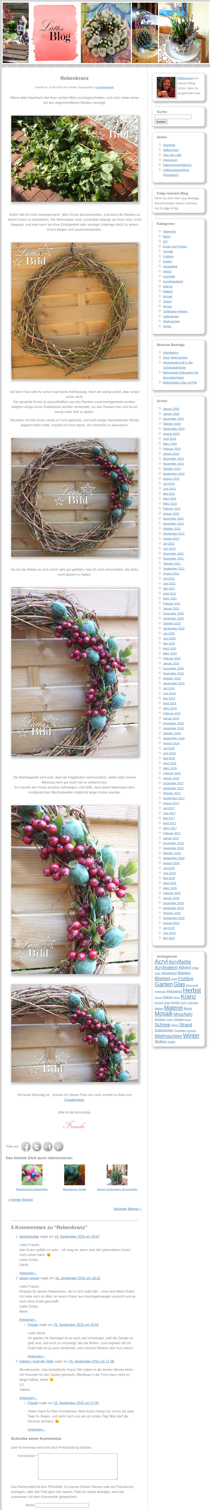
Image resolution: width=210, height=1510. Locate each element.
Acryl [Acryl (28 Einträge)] (161, 961)
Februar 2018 (171, 773)
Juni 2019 (169, 693)
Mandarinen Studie (74, 1189)
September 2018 (174, 738)
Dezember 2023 (173, 458)
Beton (167, 236)
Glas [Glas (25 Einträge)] (179, 984)
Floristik (168, 251)
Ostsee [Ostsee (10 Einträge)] (179, 1019)
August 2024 (171, 433)
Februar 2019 (171, 713)
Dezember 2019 (173, 668)
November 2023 (173, 463)
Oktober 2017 (172, 793)
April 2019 (169, 703)
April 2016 (169, 883)
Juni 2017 (169, 813)
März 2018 (170, 768)
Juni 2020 (169, 638)
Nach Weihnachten (175, 357)
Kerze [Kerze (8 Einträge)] (176, 997)
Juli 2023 (169, 483)
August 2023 (171, 478)
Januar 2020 (171, 663)
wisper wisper (29, 1278)
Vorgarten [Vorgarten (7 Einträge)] (191, 1030)
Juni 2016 (169, 873)
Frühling (168, 256)
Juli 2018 (169, 748)
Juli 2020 (169, 633)
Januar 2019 (171, 718)
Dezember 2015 (173, 903)
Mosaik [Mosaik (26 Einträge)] (164, 1013)
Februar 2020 (171, 658)
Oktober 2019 (172, 678)
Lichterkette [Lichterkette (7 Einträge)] (192, 1003)
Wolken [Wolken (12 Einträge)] (160, 1041)
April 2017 (169, 823)
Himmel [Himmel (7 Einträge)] (158, 997)
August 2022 (171, 538)
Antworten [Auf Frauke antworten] (36, 1356)
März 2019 (170, 708)
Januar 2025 (171, 413)
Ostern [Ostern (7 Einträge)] (169, 1019)
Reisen (167, 306)
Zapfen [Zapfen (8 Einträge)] (171, 1041)
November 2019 (173, 673)
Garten (167, 261)
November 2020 (173, 618)
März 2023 (170, 503)
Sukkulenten (171, 316)
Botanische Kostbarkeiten (32, 1189)
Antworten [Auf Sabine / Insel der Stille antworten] (28, 1398)
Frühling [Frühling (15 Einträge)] (185, 978)
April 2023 (169, 498)
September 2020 (174, 628)
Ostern (167, 301)
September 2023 (174, 473)
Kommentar (27, 1456)
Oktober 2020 (172, 623)
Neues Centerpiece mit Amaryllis (117, 1189)
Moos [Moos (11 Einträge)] (188, 1008)
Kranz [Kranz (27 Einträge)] (188, 996)
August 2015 (171, 923)
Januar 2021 (171, 608)
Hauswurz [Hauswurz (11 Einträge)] (174, 991)
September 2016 (174, 858)
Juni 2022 (169, 548)
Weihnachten (171, 321)
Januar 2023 (171, 513)
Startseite (169, 145)
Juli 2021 (169, 578)
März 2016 (170, 888)
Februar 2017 (171, 833)
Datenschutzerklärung (177, 165)
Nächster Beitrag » (127, 1209)
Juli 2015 (169, 928)
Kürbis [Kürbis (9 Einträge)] (175, 1002)
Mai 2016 (169, 878)
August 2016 (171, 863)
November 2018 (173, 728)
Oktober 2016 (172, 853)
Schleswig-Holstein (175, 311)
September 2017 (174, 798)
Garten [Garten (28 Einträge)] (164, 984)
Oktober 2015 (172, 913)
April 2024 (169, 438)
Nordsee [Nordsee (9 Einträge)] (160, 1019)
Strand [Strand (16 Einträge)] (185, 1024)
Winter (167, 326)
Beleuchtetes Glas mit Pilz (180, 382)
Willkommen (185, 78)
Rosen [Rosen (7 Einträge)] (188, 1019)
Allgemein (169, 231)
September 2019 (174, 683)
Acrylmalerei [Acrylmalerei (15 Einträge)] (166, 967)
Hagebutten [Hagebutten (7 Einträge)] (160, 991)
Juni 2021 (169, 583)
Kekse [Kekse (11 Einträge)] (167, 997)
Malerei (167, 291)
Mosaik (167, 296)
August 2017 (171, 803)
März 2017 (170, 828)
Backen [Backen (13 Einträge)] (184, 973)
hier (167, 208)
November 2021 (173, 558)
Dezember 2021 (173, 553)
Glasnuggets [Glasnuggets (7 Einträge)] (192, 985)
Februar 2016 (171, 893)
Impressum (170, 160)
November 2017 (173, 788)
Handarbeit (170, 266)
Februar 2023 (171, 508)
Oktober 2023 (172, 468)
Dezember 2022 (173, 518)
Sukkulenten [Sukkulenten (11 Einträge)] (164, 1030)
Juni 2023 (169, 488)
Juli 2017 (169, 808)
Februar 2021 (171, 603)
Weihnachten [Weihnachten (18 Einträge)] (168, 1036)
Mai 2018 (169, 758)
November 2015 (173, 908)
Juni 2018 (169, 753)
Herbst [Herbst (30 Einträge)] (192, 990)
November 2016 (173, 848)
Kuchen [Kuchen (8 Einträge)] (159, 1002)
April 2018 (169, 763)
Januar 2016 (171, 898)
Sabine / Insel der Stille (36, 1361)
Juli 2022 (169, 543)
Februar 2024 (171, 448)
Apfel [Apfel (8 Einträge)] (157, 973)
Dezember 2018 (173, 723)
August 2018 (171, 743)
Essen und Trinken (175, 246)
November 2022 (173, 523)
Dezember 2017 (173, 783)
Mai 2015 (169, 938)
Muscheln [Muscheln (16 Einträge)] (183, 1014)
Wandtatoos (170, 352)
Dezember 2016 (173, 843)
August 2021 (171, 573)
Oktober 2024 (172, 423)
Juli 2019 (169, 688)
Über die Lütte (172, 155)
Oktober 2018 (172, 733)
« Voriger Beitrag (20, 1199)
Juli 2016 (169, 868)
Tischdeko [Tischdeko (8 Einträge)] (180, 1030)
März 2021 (170, 598)
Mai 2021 (169, 588)
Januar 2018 (171, 778)
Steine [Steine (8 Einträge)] (174, 1025)
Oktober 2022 (172, 528)
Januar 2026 (171, 408)
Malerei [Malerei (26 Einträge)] (173, 1007)
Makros (167, 286)
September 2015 (174, 918)
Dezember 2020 (173, 613)
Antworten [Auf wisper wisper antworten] (28, 1320)
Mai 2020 (169, 643)
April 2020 (169, 648)
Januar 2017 (171, 838)
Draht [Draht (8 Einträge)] (174, 979)
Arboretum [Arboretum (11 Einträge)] (169, 973)
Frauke (33, 1325)
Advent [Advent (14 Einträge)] (185, 967)
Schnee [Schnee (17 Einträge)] (162, 1024)
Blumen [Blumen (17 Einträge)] (162, 978)
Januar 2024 (171, 453)
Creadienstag (74, 1100)
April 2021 (169, 593)
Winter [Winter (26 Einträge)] (191, 1035)
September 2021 (174, 568)
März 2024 (170, 443)
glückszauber (29, 1236)
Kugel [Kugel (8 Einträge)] (167, 1002)
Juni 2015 (169, 933)
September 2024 (174, 428)
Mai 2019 (169, 698)
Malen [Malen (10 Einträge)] (159, 1008)
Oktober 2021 (172, 563)
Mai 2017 (169, 818)
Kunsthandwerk (104, 87)
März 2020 (170, 653)
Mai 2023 (169, 493)
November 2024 (173, 418)
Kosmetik (169, 276)
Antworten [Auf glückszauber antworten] (28, 1273)
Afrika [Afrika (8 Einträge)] (195, 968)
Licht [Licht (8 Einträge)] (183, 1002)
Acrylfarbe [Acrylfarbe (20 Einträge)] (180, 962)
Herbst (167, 271)
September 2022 (174, 533)
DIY (165, 241)
